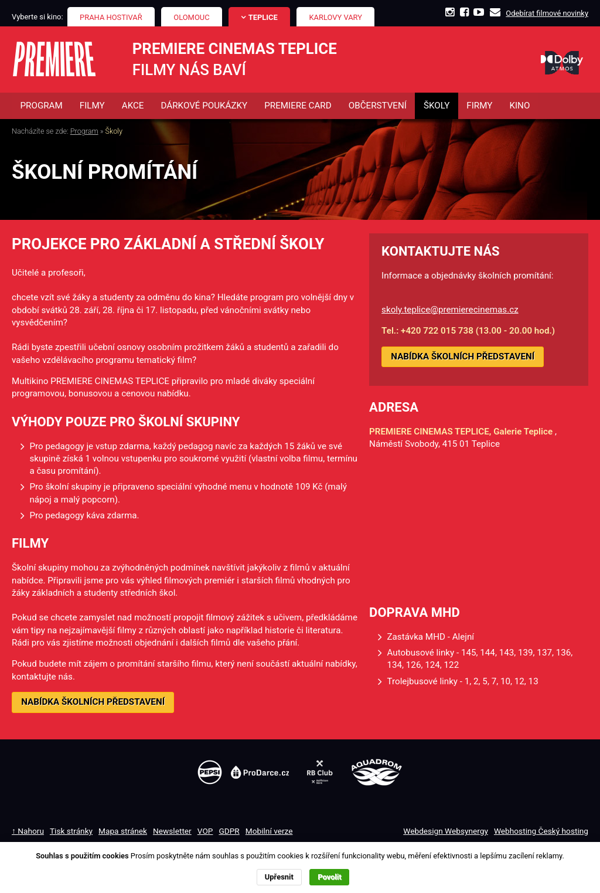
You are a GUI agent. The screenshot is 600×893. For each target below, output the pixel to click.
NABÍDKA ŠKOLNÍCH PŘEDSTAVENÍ (93, 702)
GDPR (229, 831)
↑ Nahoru (28, 831)
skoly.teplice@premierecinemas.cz (450, 309)
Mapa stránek (122, 831)
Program (84, 131)
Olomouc (191, 17)
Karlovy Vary (336, 17)
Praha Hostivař (111, 17)
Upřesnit (279, 876)
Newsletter (172, 831)
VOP (205, 831)
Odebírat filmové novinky (547, 13)
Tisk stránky (71, 831)
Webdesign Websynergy (445, 831)
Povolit (329, 876)
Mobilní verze (269, 831)
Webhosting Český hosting (541, 831)
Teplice (263, 17)
